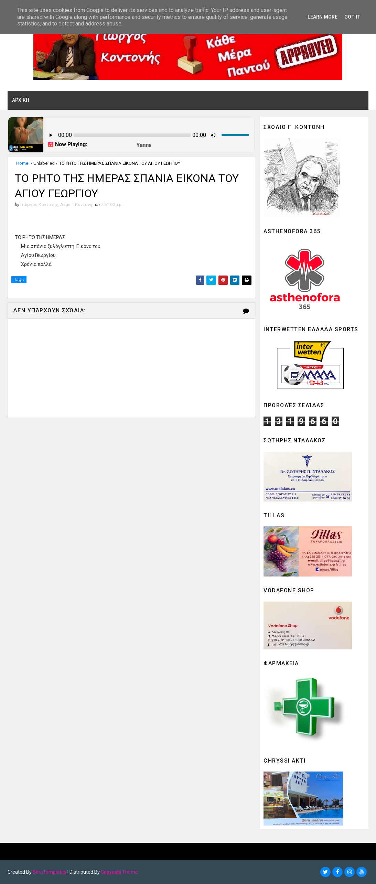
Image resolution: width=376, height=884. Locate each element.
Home (22, 163)
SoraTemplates (49, 872)
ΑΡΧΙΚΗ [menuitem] (20, 100)
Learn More (322, 17)
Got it (352, 17)
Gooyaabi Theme (119, 872)
